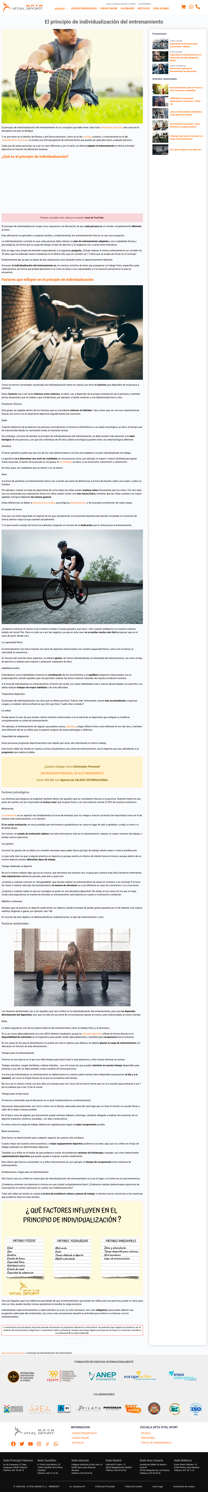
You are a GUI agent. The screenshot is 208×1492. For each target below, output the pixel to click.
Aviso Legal (158, 1486)
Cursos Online (108, 8)
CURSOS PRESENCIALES (84, 1433)
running (87, 136)
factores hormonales (44, 502)
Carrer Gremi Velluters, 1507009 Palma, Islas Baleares (186, 1466)
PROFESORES (148, 1438)
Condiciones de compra (184, 1486)
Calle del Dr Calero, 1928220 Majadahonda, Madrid (118, 1466)
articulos (21, 1353)
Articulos (144, 8)
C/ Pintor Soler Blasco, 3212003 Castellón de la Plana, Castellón (50, 1467)
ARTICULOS (78, 1442)
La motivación (9, 815)
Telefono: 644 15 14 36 (47, 1473)
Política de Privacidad (105, 1486)
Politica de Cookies (133, 1486)
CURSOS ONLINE (80, 1438)
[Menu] (183, 7)
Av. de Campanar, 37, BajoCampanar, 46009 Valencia (15, 1466)
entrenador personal (111, 127)
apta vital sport (8, 1353)
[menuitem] (61, 8)
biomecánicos (78, 502)
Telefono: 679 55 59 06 (150, 1473)
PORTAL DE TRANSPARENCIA (156, 1442)
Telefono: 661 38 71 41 (184, 1470)
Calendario (127, 8)
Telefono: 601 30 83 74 (13, 1470)
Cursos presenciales (84, 8)
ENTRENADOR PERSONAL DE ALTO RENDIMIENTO (72, 773)
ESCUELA (146, 1433)
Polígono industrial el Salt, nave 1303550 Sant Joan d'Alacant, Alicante (86, 1467)
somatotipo (65, 462)
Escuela (61, 8)
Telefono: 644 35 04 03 (81, 1473)
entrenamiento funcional (15, 140)
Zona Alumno (161, 8)
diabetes (70, 726)
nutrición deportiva (92, 1033)
